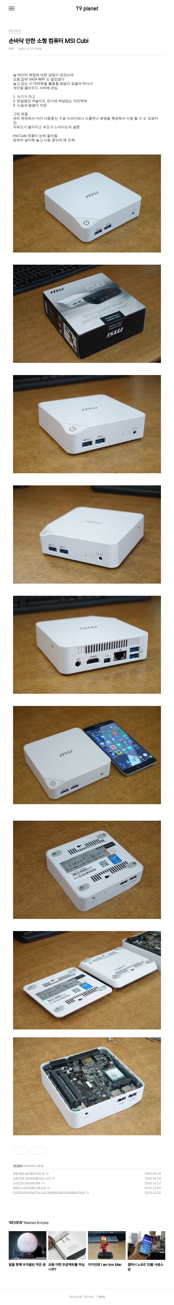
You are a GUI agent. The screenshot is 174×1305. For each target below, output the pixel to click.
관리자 (101, 1296)
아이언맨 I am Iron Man (26, 1182)
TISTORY (88, 1296)
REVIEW (17, 1165)
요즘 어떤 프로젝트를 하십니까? (32, 1178)
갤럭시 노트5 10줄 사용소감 (29, 1187)
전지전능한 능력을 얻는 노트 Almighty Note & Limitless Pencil (49, 1192)
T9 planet (87, 8)
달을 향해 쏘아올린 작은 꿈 (29, 1173)
